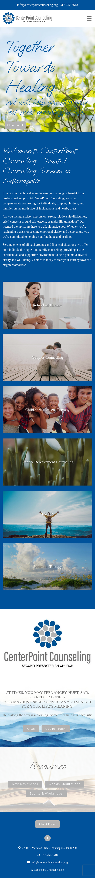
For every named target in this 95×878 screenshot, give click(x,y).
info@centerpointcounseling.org (37, 5)
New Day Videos (25, 784)
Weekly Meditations (64, 784)
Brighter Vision (55, 869)
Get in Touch (55, 728)
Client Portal (15, 125)
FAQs (30, 728)
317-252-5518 (69, 5)
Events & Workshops (46, 793)
